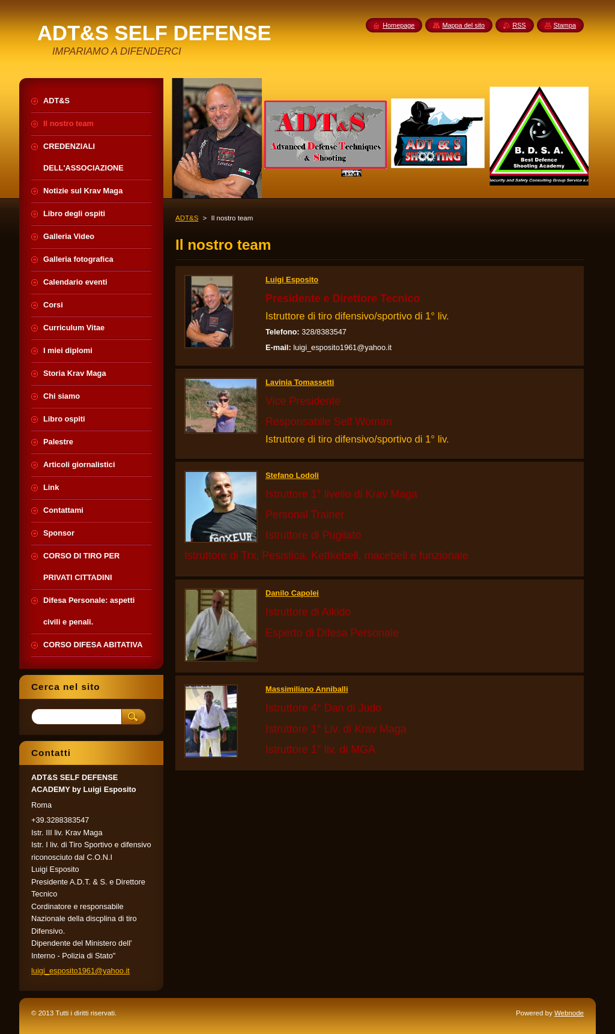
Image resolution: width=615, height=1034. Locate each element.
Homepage (398, 25)
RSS (519, 25)
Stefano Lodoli (292, 475)
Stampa (565, 25)
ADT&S (186, 218)
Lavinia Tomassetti (299, 382)
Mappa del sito (463, 25)
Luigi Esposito (291, 279)
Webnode (569, 1013)
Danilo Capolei (292, 592)
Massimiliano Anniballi (306, 689)
